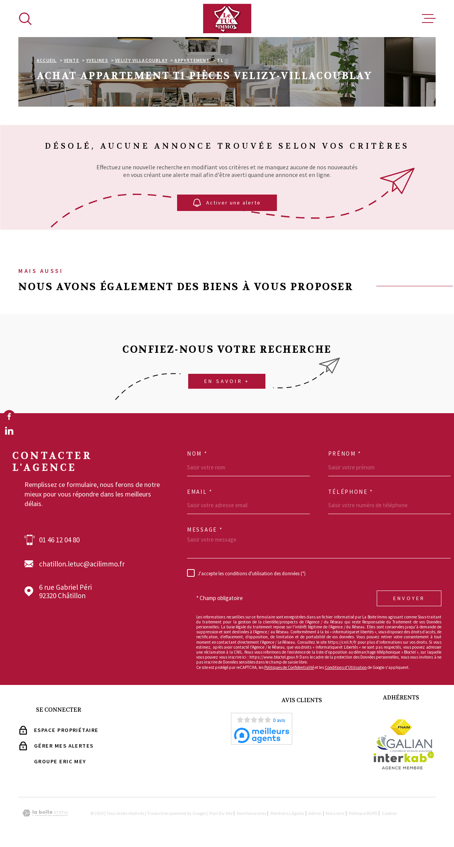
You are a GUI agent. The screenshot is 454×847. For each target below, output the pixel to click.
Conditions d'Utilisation (346, 667)
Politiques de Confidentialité (289, 667)
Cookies (389, 813)
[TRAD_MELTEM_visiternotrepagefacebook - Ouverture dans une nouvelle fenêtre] (9, 416)
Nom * (197, 453)
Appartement (192, 60)
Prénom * (345, 453)
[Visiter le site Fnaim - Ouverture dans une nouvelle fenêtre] (401, 727)
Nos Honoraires (251, 813)
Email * (200, 491)
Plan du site (221, 813)
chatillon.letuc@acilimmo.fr (82, 564)
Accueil (47, 60)
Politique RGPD (363, 813)
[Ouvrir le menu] (429, 19)
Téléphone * (351, 491)
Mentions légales (287, 813)
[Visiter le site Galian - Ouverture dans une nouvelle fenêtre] (404, 743)
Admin (315, 813)
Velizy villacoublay (141, 60)
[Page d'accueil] (227, 18)
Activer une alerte (227, 203)
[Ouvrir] (25, 19)
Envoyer (409, 598)
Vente (71, 60)
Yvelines (97, 60)
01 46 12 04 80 (59, 539)
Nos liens (335, 813)
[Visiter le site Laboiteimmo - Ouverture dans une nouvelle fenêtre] (45, 813)
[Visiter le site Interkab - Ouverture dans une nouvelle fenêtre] (404, 760)
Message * (205, 529)
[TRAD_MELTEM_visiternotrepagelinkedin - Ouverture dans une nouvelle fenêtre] (9, 431)
